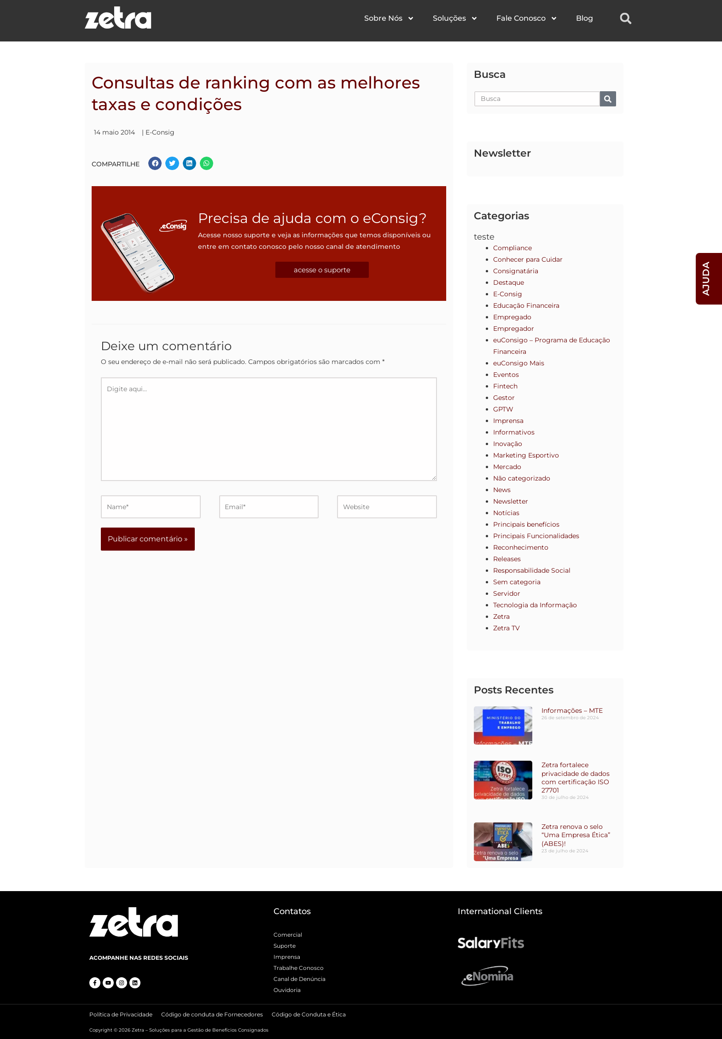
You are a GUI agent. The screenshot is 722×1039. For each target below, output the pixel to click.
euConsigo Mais (518, 363)
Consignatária (515, 271)
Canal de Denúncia (300, 978)
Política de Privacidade (120, 1013)
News (502, 490)
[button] (625, 18)
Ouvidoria (287, 989)
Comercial (288, 934)
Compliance (512, 248)
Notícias (506, 513)
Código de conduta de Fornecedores (212, 1013)
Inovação (507, 444)
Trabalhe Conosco (299, 967)
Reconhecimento (520, 547)
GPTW (503, 409)
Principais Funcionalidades (536, 536)
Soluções (455, 18)
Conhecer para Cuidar (528, 259)
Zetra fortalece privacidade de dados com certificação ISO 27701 (576, 777)
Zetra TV (506, 628)
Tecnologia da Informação (535, 605)
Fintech (505, 386)
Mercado (507, 467)
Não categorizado (521, 478)
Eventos (506, 374)
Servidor (506, 593)
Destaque (508, 282)
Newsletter (510, 501)
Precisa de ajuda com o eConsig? (312, 218)
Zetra (501, 616)
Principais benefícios (526, 524)
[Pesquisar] (608, 98)
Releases (507, 559)
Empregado (512, 317)
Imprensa (508, 421)
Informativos (514, 432)
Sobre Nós (389, 18)
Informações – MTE (572, 710)
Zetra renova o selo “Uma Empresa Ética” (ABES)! (576, 834)
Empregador (513, 328)
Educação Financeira (526, 305)
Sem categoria (517, 582)
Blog (584, 18)
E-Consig (160, 132)
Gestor (504, 397)
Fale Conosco (527, 18)
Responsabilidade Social (532, 570)
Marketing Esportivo (526, 455)
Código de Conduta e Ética (309, 1013)
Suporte (285, 945)
